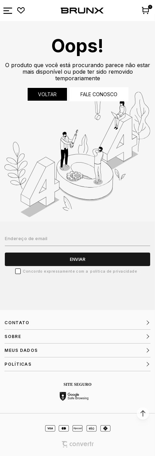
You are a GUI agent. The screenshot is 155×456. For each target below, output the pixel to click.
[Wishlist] (21, 10)
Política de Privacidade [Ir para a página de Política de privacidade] (113, 271)
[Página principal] (82, 11)
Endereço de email (26, 238)
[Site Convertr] (78, 444)
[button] (143, 413)
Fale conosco (98, 94)
